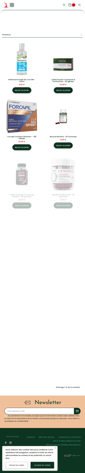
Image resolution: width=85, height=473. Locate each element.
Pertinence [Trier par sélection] (42, 35)
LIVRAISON (30, 437)
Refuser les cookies (16, 465)
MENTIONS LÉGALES (46, 437)
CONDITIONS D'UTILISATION (69, 437)
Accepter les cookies (42, 465)
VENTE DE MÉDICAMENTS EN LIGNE (67, 441)
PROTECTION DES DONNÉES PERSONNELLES (63, 445)
